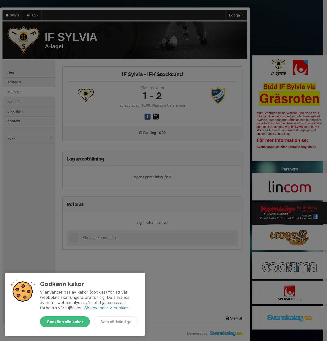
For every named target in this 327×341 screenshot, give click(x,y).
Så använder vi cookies (106, 307)
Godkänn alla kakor (65, 321)
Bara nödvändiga (115, 321)
